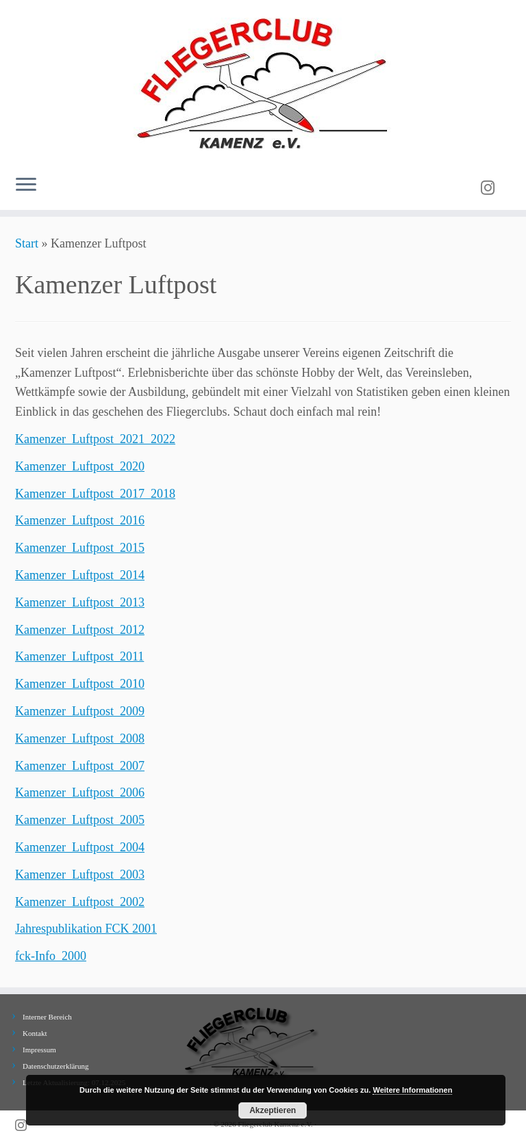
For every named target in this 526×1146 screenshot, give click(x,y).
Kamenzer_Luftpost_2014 (80, 575)
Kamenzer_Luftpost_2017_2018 (95, 494)
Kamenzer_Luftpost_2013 (80, 602)
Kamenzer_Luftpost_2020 (80, 466)
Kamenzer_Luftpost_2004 (80, 847)
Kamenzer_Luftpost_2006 (80, 792)
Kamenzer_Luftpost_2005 (80, 820)
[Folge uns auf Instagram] (492, 188)
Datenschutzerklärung (56, 1066)
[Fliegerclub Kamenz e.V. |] (263, 82)
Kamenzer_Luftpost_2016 (80, 520)
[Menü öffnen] (26, 185)
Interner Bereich (47, 1017)
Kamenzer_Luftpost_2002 (80, 902)
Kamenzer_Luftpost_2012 (80, 630)
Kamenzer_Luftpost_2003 (80, 874)
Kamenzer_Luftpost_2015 (80, 548)
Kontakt (35, 1033)
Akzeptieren (272, 1110)
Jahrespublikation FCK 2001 (86, 928)
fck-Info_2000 (50, 956)
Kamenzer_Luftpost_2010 (80, 684)
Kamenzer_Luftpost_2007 (80, 766)
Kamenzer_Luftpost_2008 (80, 738)
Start (26, 243)
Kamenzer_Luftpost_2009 (80, 711)
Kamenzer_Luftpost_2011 (79, 656)
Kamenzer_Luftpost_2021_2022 (95, 439)
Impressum (39, 1049)
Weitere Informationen (412, 1090)
